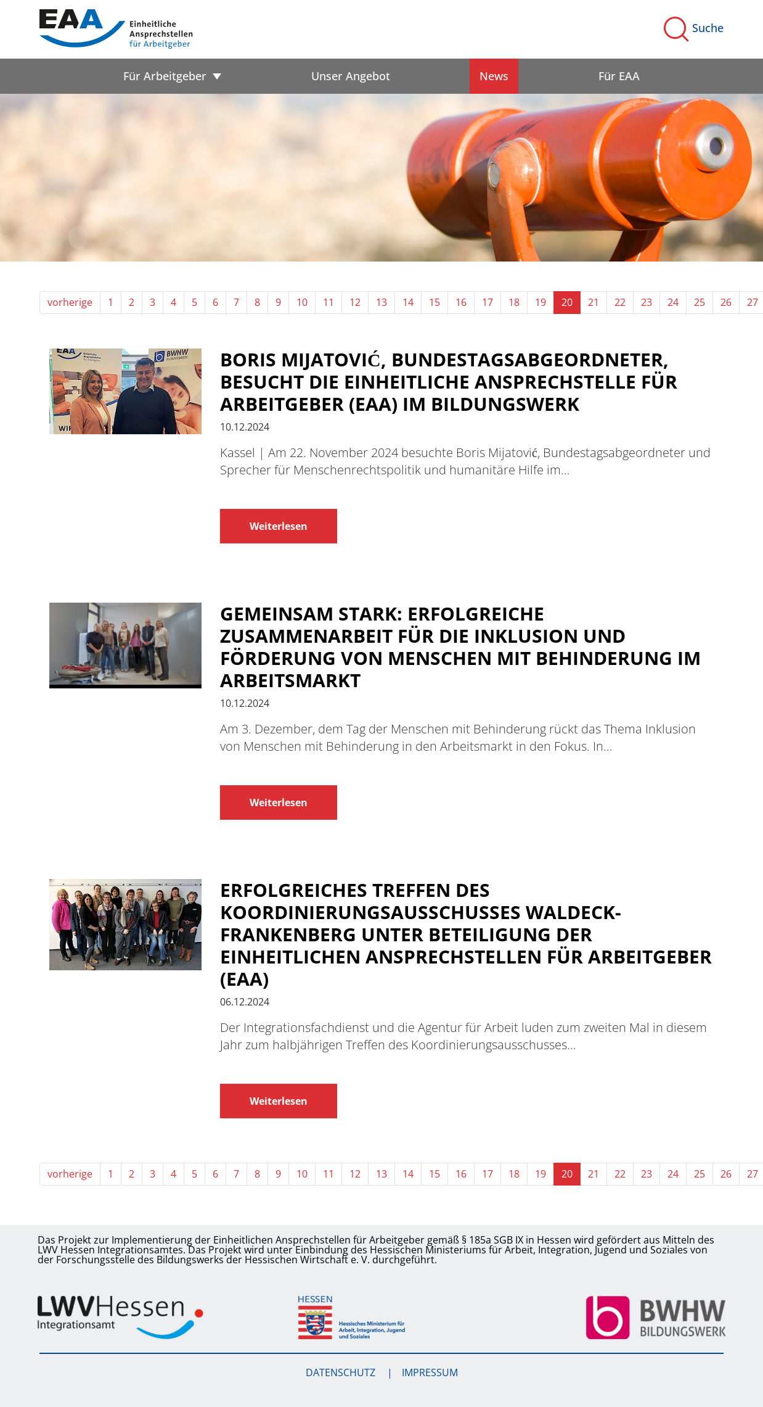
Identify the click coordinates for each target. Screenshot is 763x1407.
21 (593, 302)
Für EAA (619, 75)
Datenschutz (342, 1372)
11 (328, 302)
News (493, 75)
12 (355, 302)
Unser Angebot (350, 75)
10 (302, 302)
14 (408, 302)
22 (620, 302)
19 (540, 302)
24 (673, 302)
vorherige (69, 302)
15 (434, 302)
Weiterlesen (279, 526)
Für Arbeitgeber (164, 75)
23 (646, 302)
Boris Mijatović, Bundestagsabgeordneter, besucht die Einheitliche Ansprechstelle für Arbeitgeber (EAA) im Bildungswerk (448, 382)
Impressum (430, 1372)
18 (514, 302)
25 (699, 302)
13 (381, 302)
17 (487, 302)
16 (461, 302)
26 (726, 302)
